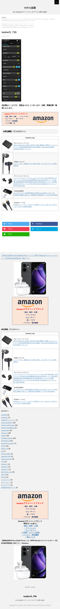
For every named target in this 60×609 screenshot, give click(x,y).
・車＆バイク (30, 537)
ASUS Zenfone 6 (6, 423)
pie (2, 451)
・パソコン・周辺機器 (30, 535)
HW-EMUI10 (5, 441)
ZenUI (3, 474)
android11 (4, 417)
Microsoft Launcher (7, 443)
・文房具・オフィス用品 (30, 533)
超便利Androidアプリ (8, 487)
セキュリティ (5, 482)
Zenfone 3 (4, 467)
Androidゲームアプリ (8, 420)
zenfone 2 (4, 464)
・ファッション (30, 528)
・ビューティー (30, 530)
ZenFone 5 (4, 469)
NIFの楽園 (30, 8)
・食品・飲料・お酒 (30, 526)
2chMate (4, 415)
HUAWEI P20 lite (7, 438)
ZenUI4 (3, 477)
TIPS (2, 461)
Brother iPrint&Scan (7, 428)
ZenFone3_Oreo (6, 472)
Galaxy (3, 435)
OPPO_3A (4, 448)
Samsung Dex (6, 456)
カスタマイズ (5, 480)
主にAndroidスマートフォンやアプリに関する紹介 (30, 600)
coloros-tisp (5, 430)
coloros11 (4, 433)
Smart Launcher (6, 459)
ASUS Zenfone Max (8, 425)
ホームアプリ (5, 485)
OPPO (3, 446)
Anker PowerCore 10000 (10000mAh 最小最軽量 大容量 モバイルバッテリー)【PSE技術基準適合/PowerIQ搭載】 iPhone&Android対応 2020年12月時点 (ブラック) (36, 147)
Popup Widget (6, 454)
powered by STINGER (44, 605)
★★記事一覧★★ (30, 587)
